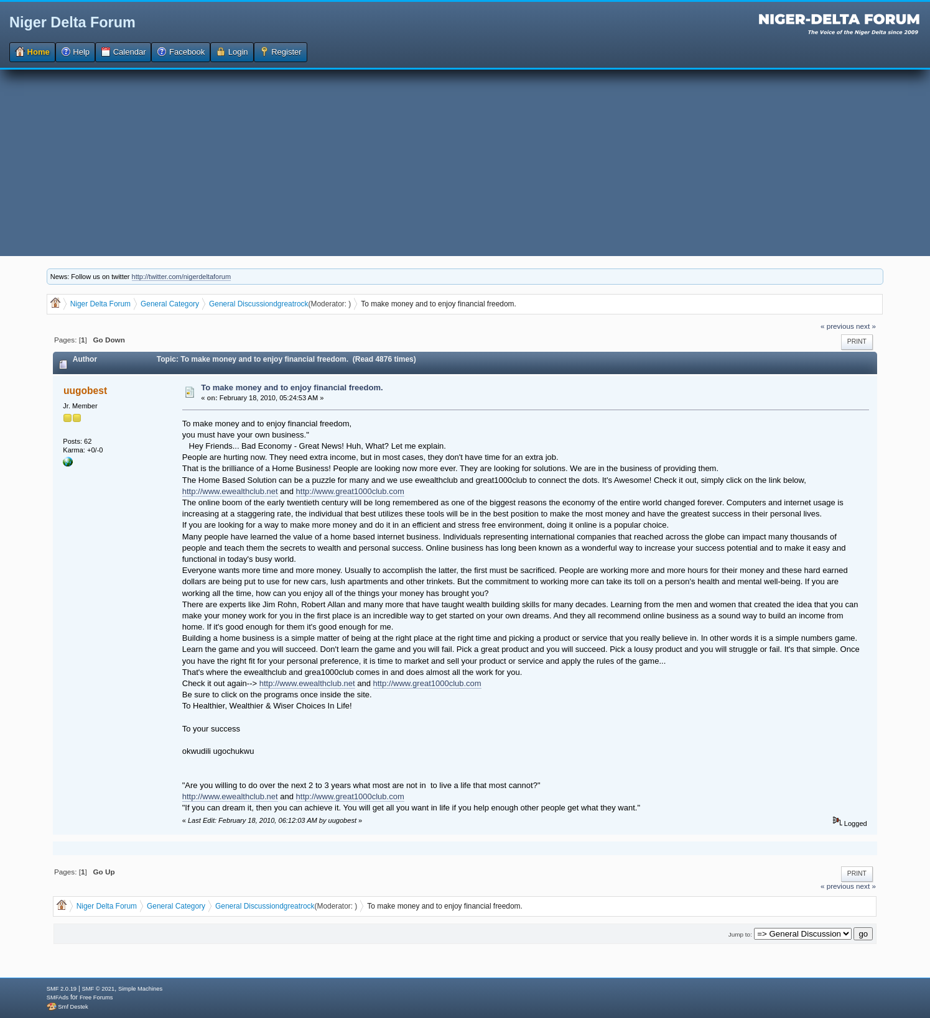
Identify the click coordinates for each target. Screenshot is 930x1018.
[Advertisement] (465, 163)
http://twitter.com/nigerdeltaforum (181, 276)
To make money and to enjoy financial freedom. (292, 387)
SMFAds (57, 997)
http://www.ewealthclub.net (230, 491)
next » (866, 326)
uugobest (85, 390)
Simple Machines (140, 989)
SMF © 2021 (98, 989)
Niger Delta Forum (72, 22)
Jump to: (740, 934)
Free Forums (96, 997)
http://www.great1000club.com (350, 491)
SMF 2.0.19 (62, 989)
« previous (837, 326)
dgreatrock (290, 304)
